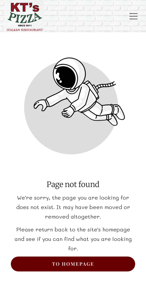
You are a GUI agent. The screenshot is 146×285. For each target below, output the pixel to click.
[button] (133, 16)
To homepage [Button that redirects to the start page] (73, 264)
